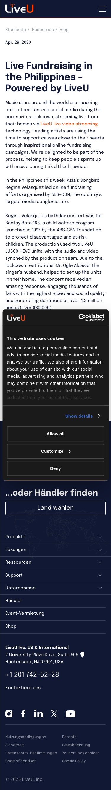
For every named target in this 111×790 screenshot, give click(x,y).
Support (14, 575)
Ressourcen (18, 562)
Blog (64, 30)
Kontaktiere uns (23, 688)
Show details (79, 415)
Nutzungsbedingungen (25, 737)
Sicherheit (14, 745)
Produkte (15, 537)
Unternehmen (20, 588)
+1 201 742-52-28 (32, 674)
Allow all (55, 433)
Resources (43, 30)
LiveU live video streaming (68, 124)
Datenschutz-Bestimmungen (31, 753)
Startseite (15, 30)
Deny (55, 468)
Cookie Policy (74, 761)
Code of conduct (20, 761)
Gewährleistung (76, 745)
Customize (55, 451)
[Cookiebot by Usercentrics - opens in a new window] (79, 318)
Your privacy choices (81, 753)
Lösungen (15, 549)
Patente (69, 737)
